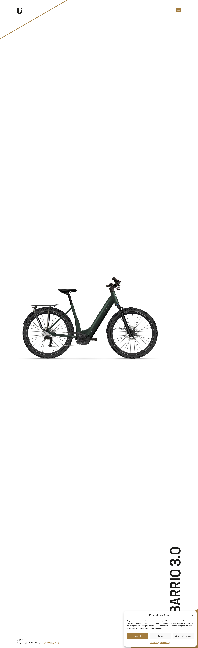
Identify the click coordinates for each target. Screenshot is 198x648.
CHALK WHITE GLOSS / (28, 643)
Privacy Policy (165, 643)
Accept (137, 636)
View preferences (183, 636)
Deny (160, 636)
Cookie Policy (154, 643)
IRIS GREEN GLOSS (50, 643)
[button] (192, 615)
